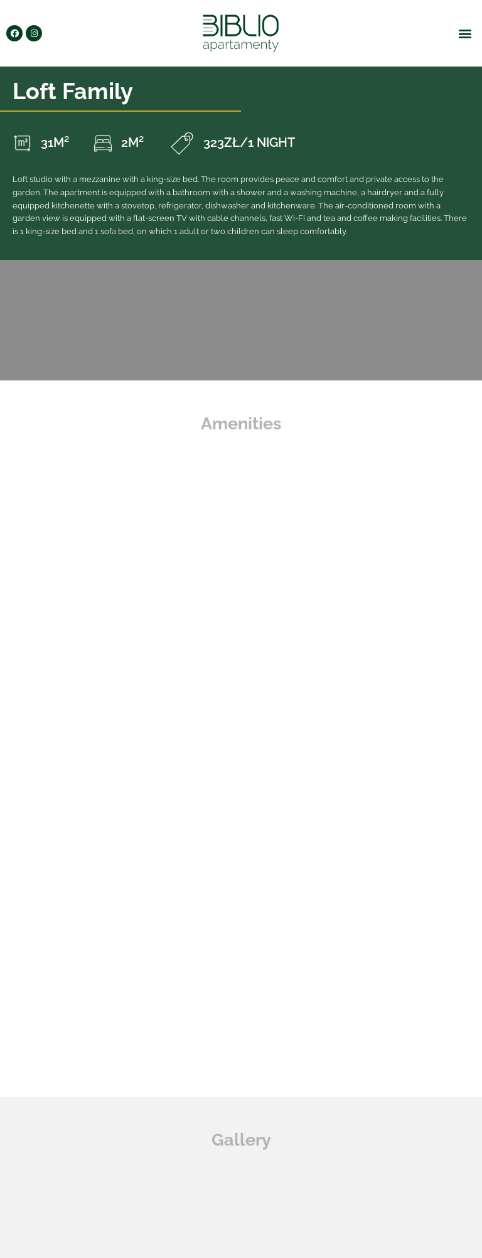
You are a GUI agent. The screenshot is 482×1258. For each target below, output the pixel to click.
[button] (465, 33)
